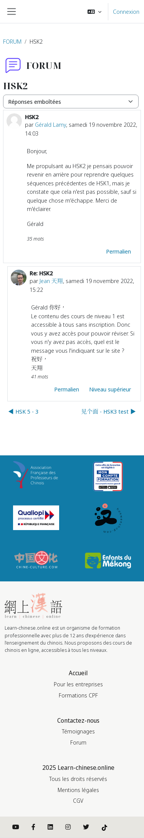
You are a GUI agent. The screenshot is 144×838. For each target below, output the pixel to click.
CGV (78, 800)
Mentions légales (78, 790)
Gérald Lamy (50, 124)
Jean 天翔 (51, 281)
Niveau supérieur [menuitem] (110, 389)
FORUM (12, 41)
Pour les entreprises (78, 684)
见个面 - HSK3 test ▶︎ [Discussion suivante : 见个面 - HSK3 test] (108, 411)
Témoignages (78, 731)
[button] (94, 11)
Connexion (126, 11)
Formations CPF (78, 695)
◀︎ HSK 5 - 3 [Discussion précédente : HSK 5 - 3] (23, 411)
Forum (78, 742)
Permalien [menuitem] (118, 251)
